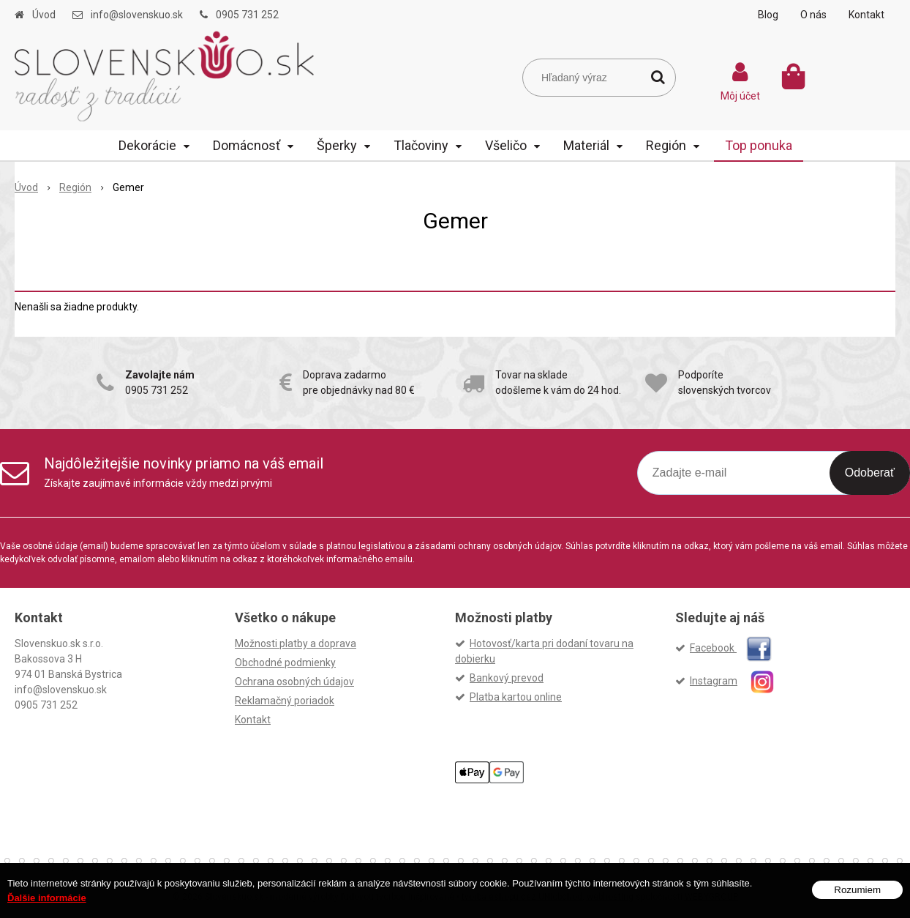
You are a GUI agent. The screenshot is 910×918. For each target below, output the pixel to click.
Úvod (44, 14)
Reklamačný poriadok (284, 700)
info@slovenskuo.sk (137, 14)
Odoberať (870, 472)
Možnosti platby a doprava (295, 643)
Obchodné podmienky (285, 662)
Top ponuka (758, 145)
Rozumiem (857, 889)
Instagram (738, 681)
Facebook (731, 648)
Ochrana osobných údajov (294, 681)
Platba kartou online (516, 697)
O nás (813, 14)
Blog (768, 14)
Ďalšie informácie (46, 897)
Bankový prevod (507, 678)
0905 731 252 (247, 14)
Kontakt (866, 14)
